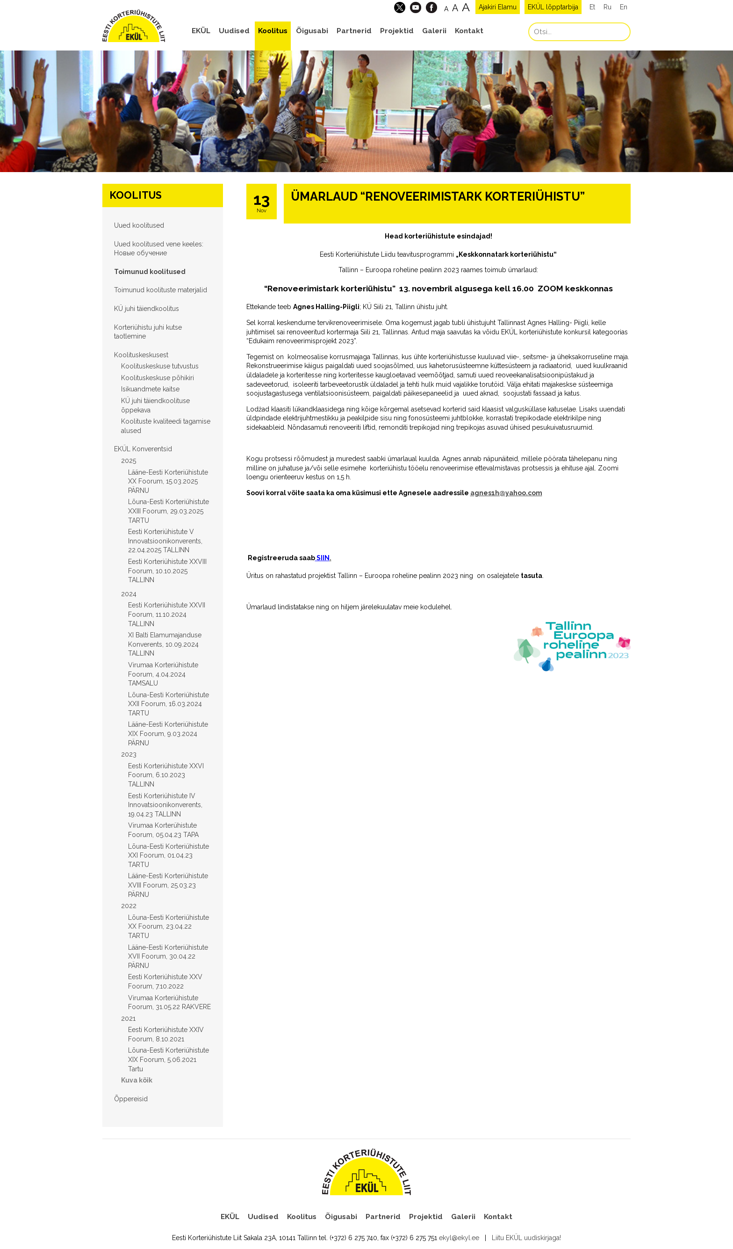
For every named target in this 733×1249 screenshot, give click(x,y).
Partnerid (354, 31)
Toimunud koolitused (150, 271)
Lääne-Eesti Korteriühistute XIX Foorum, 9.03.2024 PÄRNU (168, 733)
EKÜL (201, 31)
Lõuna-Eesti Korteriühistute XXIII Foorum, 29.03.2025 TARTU (168, 511)
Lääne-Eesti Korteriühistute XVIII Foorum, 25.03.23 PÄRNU (168, 885)
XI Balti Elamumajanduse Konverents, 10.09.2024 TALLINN (164, 644)
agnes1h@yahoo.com (506, 493)
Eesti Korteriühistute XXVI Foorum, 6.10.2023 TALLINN (166, 775)
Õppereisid (131, 1099)
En (623, 7)
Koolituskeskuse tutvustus (160, 366)
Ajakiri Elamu (498, 7)
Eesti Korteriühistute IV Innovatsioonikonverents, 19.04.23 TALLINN (165, 805)
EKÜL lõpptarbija (553, 7)
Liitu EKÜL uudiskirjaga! (526, 1238)
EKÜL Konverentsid (143, 449)
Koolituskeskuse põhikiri (157, 378)
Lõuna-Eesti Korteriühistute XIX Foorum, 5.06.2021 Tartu (168, 1059)
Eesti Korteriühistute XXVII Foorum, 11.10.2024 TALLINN (166, 614)
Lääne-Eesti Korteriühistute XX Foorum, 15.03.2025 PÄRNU (168, 481)
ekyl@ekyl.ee (459, 1238)
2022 (129, 906)
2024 (129, 594)
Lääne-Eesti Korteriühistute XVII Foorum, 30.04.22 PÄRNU (168, 956)
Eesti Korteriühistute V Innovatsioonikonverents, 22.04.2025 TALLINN (165, 541)
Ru (607, 7)
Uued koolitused (139, 225)
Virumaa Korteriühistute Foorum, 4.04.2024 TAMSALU (163, 674)
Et (592, 7)
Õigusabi (312, 31)
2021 (128, 1018)
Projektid (397, 31)
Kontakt (469, 31)
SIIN (322, 558)
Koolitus (272, 31)
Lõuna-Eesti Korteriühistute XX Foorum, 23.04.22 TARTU (168, 926)
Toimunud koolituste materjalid (160, 290)
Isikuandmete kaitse (150, 389)
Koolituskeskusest (141, 355)
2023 (129, 754)
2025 (128, 460)
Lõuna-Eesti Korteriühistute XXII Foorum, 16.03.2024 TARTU (168, 704)
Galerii (434, 31)
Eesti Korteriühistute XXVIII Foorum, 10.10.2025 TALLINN (167, 571)
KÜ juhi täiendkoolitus (146, 308)
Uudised (234, 31)
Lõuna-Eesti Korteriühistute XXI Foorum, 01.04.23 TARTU (168, 855)
